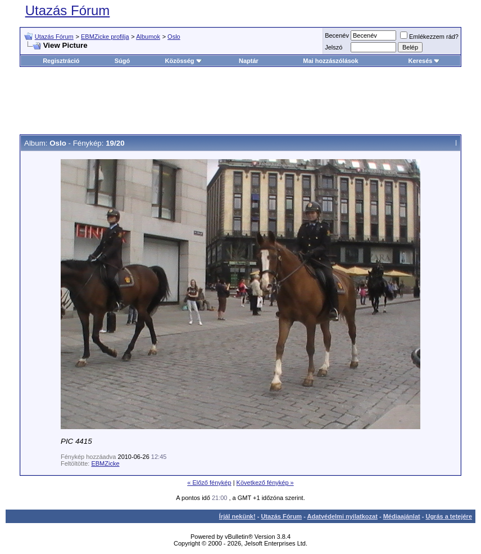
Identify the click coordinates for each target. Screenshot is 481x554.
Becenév (337, 35)
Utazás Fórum (67, 10)
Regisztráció (61, 60)
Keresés (425, 60)
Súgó (122, 60)
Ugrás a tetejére (448, 516)
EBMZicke (105, 463)
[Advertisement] (240, 100)
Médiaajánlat (401, 516)
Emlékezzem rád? (429, 36)
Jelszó (333, 47)
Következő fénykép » (265, 482)
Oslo (173, 36)
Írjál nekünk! (237, 516)
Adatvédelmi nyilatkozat (342, 516)
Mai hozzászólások (330, 60)
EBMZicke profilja (105, 36)
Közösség (183, 60)
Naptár (248, 60)
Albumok (148, 36)
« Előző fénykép (209, 482)
